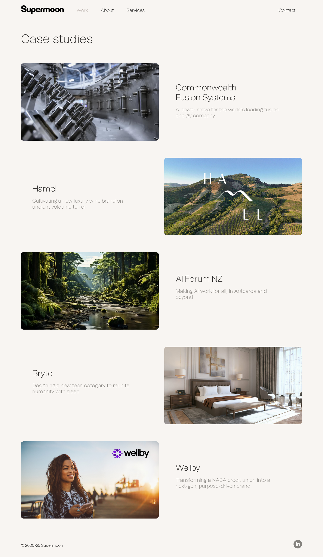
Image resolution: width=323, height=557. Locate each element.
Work (82, 10)
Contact (287, 10)
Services (135, 10)
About (107, 10)
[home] (42, 9)
